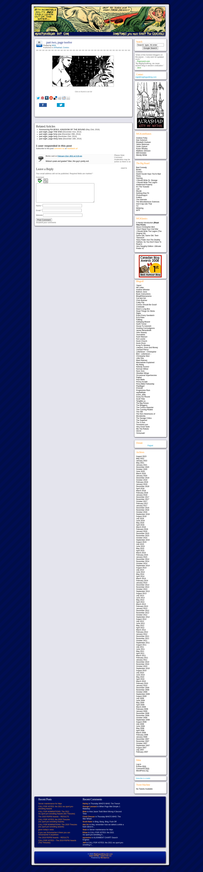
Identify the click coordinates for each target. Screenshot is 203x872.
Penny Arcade (142, 382)
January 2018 (141, 495)
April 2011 (140, 653)
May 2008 (140, 728)
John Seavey (141, 332)
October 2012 (141, 615)
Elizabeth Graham (143, 142)
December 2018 (142, 486)
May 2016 (140, 523)
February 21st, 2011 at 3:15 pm (70, 156)
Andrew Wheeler (143, 290)
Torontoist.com (142, 425)
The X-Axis (140, 422)
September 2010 (143, 668)
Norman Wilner (142, 369)
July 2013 (140, 596)
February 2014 (142, 581)
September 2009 (143, 694)
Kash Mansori (141, 337)
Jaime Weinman (142, 144)
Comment (40, 177)
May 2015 (140, 548)
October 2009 (141, 692)
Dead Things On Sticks (145, 311)
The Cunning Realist (144, 410)
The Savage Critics (144, 418)
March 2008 (141, 733)
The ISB (139, 412)
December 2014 (142, 559)
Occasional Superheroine (146, 375)
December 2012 (142, 611)
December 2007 (142, 739)
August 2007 (141, 748)
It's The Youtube (142, 187)
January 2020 (141, 476)
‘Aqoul (138, 285)
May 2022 (140, 458)
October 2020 (141, 469)
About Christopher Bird (145, 227)
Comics (66, 47)
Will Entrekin (141, 153)
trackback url (72, 148)
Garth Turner (141, 324)
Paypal (150, 445)
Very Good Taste (143, 427)
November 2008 (142, 715)
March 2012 (141, 630)
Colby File (140, 302)
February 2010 (142, 683)
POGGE (139, 388)
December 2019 (142, 478)
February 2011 (142, 658)
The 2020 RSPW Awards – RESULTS (53, 817)
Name (39, 209)
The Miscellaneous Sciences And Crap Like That (147, 203)
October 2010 (141, 666)
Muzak (139, 191)
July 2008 (140, 724)
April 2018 (140, 488)
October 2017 (141, 501)
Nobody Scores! (142, 367)
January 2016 (141, 531)
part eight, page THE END (50, 132)
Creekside (140, 307)
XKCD (138, 431)
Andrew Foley (141, 138)
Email (39, 214)
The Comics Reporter (145, 407)
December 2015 (142, 533)
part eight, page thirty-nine (50, 139)
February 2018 (142, 493)
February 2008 (142, 735)
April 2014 (140, 576)
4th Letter (140, 287)
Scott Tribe (140, 399)
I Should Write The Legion (146, 182)
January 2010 (141, 685)
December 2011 (142, 636)
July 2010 (140, 673)
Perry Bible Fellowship (145, 384)
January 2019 (141, 484)
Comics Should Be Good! (146, 305)
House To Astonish (143, 326)
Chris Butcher (141, 300)
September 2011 (143, 643)
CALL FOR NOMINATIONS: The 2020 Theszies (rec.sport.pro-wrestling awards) (57, 826)
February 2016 (142, 529)
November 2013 (142, 587)
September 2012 (143, 617)
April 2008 (140, 730)
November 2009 (142, 690)
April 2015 (140, 551)
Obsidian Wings (142, 373)
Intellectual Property (144, 185)
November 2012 (142, 613)
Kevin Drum (141, 343)
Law (138, 189)
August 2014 (141, 568)
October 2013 (141, 589)
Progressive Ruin (143, 390)
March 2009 (141, 707)
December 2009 (142, 688)
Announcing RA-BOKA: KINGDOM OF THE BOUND (62, 129)
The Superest (141, 420)
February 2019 (142, 482)
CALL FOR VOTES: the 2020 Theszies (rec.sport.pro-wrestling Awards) (54, 820)
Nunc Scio (140, 371)
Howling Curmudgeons (145, 328)
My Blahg (140, 365)
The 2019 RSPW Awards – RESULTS (53, 838)
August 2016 (141, 516)
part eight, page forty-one (50, 134)
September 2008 (143, 720)
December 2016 (142, 508)
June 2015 (140, 546)
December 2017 (142, 497)
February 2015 (142, 555)
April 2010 (140, 679)
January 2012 (141, 634)
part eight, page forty (48, 136)
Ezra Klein (140, 317)
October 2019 (141, 480)
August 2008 (141, 722)
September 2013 (143, 591)
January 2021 (141, 465)
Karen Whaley (142, 149)
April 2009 (140, 705)
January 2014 (141, 583)
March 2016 (141, 527)
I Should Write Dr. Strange (146, 180)
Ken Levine (140, 339)
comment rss (59, 148)
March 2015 (141, 553)
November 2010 (142, 664)
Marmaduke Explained (145, 362)
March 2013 (141, 604)
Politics (139, 197)
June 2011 (140, 649)
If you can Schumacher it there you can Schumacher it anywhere (54, 833)
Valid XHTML (94, 856)
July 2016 (140, 518)
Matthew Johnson (143, 151)
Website (39, 219)
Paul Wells (140, 380)
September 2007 (143, 745)
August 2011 (141, 645)
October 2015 (141, 538)
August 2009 (141, 696)
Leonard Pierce (142, 350)
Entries (141, 766)
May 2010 (140, 677)
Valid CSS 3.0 (106, 856)
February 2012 (142, 632)
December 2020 (142, 467)
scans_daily (141, 395)
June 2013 (140, 598)
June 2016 (140, 521)
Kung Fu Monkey (143, 345)
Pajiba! (139, 377)
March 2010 (141, 681)
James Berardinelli (143, 330)
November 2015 (142, 536)
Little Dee (140, 358)
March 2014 (141, 578)
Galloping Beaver (143, 322)
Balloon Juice (141, 292)
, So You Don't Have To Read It (148, 242)
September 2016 (143, 514)
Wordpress (104, 858)
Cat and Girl (141, 298)
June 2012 (140, 623)
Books (138, 170)
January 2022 (141, 461)
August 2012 (141, 619)
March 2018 (141, 491)
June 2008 (140, 726)
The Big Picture (142, 403)
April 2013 (140, 602)
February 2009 (142, 709)
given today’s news (46, 830)
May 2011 (140, 651)
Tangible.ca (141, 401)
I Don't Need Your (147, 229)
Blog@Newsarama (143, 296)
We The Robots (142, 429)
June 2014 (140, 572)
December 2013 (142, 585)
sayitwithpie (141, 392)
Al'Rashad (58, 47)
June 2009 (140, 700)
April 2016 (140, 525)
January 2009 (141, 711)
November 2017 (142, 499)
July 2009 (140, 698)
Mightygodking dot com (103, 854)
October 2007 (141, 743)
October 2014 (141, 563)
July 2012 (140, 621)
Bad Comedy (141, 167)
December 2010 (142, 662)
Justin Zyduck (141, 146)
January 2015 (141, 557)
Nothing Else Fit (142, 193)
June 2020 (140, 471)
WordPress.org (142, 771)
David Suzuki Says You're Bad (148, 174)
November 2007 (142, 741)
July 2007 (140, 750)
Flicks (138, 176)
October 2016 (141, 512)
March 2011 (141, 655)
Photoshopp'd (141, 195)
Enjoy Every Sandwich (145, 315)
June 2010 (140, 675)
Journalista (140, 335)
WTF (138, 210)
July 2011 (140, 647)
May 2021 (140, 463)
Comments (142, 769)
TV (137, 206)
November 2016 (142, 510)
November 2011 (142, 638)
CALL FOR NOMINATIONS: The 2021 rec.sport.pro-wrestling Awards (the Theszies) (56, 813)
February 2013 (142, 606)
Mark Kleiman (141, 360)
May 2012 (140, 626)
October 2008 (141, 718)
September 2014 (143, 566)
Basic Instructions (143, 294)
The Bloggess (141, 405)
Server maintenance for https (50, 804)
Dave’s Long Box (143, 309)
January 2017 (141, 506)
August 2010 (141, 670)
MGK (54, 45)
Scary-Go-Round (143, 397)
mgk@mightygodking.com (146, 77)
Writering (140, 208)
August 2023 (141, 456)
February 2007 (142, 752)
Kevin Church (141, 341)
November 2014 (142, 561)
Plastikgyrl (140, 386)
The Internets (141, 200)
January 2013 (141, 608)
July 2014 (140, 570)
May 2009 (140, 703)
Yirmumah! (140, 433)
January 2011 (141, 660)
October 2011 (141, 641)
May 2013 (140, 600)
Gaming (139, 178)
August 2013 (141, 593)
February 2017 (142, 503)
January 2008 (141, 737)
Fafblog (139, 320)
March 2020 (141, 473)
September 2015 (143, 540)
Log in (138, 764)
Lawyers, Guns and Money (147, 347)
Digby (138, 313)
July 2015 (140, 544)
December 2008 (142, 713)
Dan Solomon (141, 140)
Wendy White (141, 155)
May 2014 (140, 574)
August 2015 (141, 542)
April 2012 (140, 628)
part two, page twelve (59, 42)
